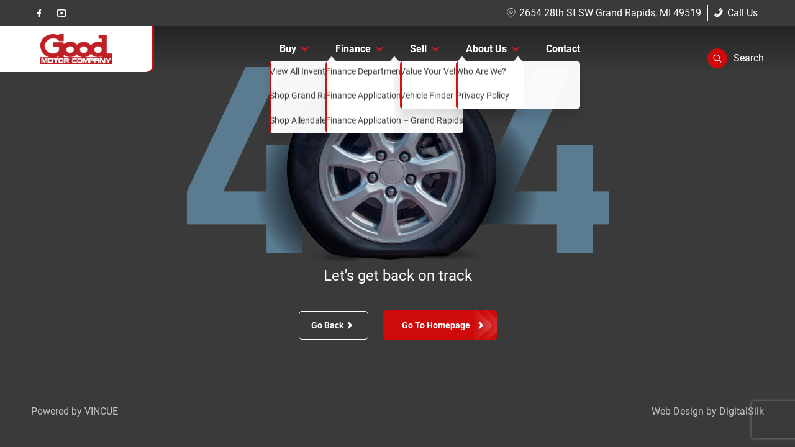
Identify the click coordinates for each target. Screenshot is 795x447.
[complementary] (757, 409)
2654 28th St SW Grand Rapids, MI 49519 (603, 13)
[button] (735, 58)
